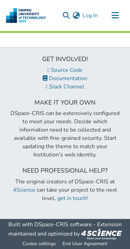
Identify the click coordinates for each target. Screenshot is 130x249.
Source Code (65, 70)
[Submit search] (66, 15)
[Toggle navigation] (115, 15)
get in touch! (72, 198)
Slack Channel (65, 86)
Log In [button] (90, 15)
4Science (24, 190)
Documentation (65, 78)
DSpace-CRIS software (63, 224)
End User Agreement (84, 243)
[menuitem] (76, 15)
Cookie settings (39, 243)
